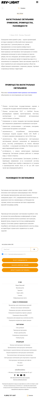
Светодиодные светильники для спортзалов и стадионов (20, 357)
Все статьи (20, 13)
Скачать (20, 295)
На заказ (20, 363)
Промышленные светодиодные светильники (20, 347)
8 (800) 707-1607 (10, 395)
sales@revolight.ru (20, 369)
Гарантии (20, 290)
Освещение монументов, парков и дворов (20, 313)
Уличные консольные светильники (20, 308)
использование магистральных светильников (22, 92)
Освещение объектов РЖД (20, 315)
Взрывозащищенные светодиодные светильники (20, 352)
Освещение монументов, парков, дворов (20, 320)
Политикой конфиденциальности (15, 254)
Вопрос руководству (20, 333)
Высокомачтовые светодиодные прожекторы (20, 355)
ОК (34, 249)
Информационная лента (20, 298)
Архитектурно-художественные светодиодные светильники (20, 350)
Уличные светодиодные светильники (20, 345)
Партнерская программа (20, 330)
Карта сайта (20, 293)
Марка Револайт (20, 285)
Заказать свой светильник (20, 265)
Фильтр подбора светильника (20, 270)
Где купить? (20, 365)
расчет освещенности (20, 260)
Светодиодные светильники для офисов (20, 360)
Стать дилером (20, 327)
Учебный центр (20, 338)
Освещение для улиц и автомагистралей (20, 310)
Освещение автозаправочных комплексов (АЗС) (20, 318)
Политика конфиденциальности (20, 379)
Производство (20, 288)
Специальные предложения (20, 335)
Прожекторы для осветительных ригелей (20, 305)
